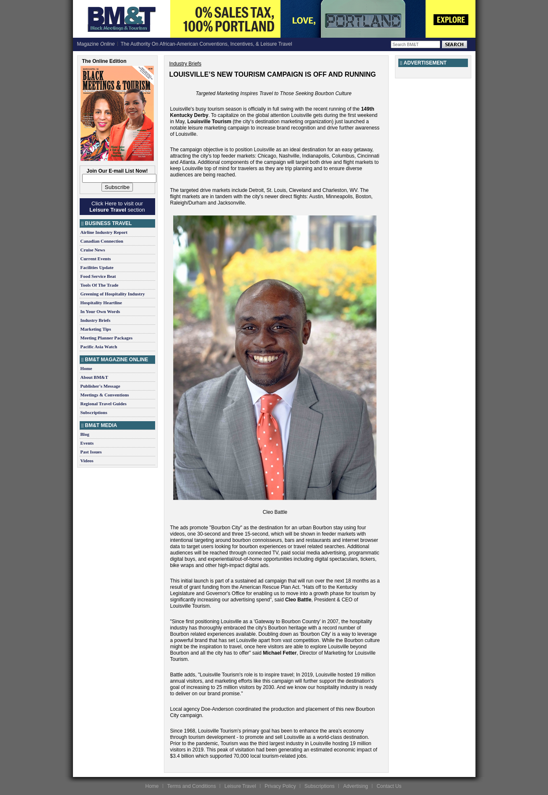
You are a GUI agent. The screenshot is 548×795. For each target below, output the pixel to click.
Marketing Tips (96, 328)
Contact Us (389, 786)
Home (86, 368)
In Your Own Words (100, 311)
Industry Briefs (96, 320)
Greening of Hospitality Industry (113, 293)
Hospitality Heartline (101, 302)
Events (87, 442)
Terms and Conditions (191, 786)
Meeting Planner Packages (106, 337)
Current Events (96, 258)
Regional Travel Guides (104, 403)
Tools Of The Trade (100, 284)
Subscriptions (94, 412)
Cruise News (93, 249)
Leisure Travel (240, 786)
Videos (87, 460)
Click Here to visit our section (117, 206)
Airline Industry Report (104, 232)
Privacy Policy (280, 786)
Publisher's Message (100, 385)
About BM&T (94, 377)
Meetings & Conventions (105, 394)
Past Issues (91, 451)
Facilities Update (97, 267)
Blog (85, 434)
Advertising (355, 786)
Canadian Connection (102, 240)
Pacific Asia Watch (99, 346)
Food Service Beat (98, 276)
